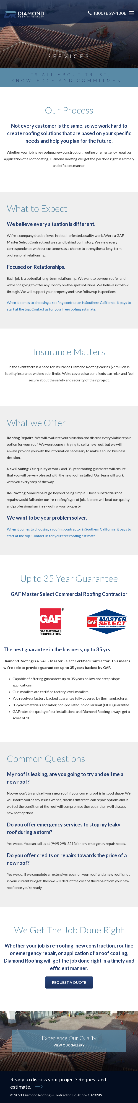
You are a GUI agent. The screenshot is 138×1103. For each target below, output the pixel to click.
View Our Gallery (69, 1045)
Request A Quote (69, 982)
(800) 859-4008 (107, 13)
